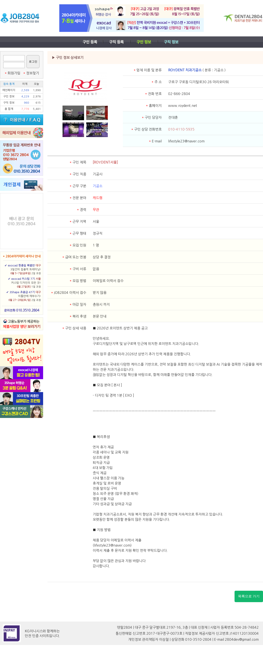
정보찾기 (31, 73)
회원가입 (12, 73)
